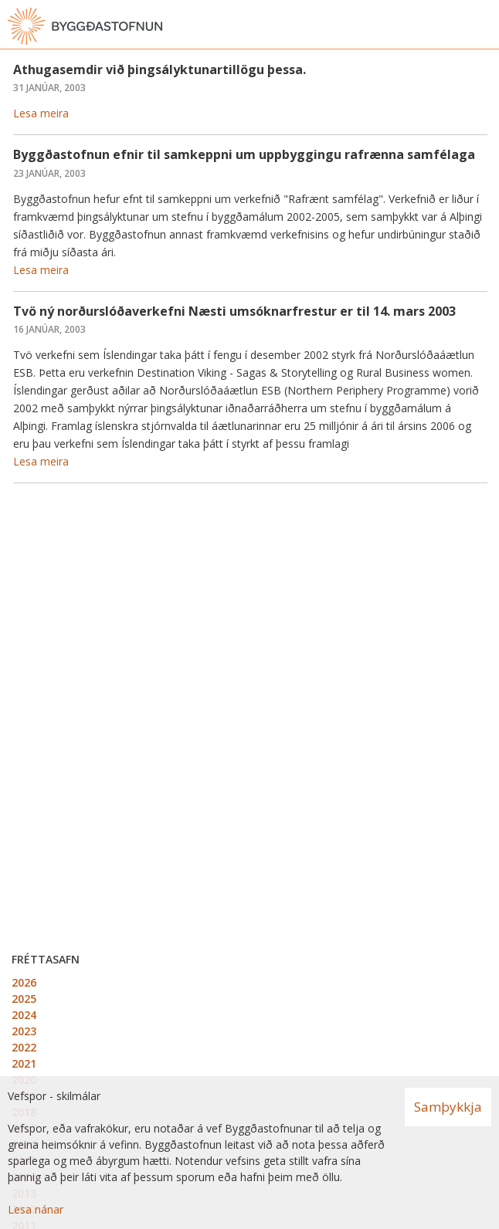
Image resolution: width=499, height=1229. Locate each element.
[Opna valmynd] (483, 26)
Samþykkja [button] (448, 1107)
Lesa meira (41, 113)
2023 (24, 1031)
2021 (24, 1063)
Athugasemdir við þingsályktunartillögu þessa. (159, 69)
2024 (24, 1014)
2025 (24, 998)
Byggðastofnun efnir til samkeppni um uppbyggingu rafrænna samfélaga (244, 154)
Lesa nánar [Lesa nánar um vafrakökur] (35, 1209)
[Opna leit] (453, 26)
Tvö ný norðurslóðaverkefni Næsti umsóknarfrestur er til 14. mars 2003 (234, 311)
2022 (24, 1047)
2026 (24, 982)
